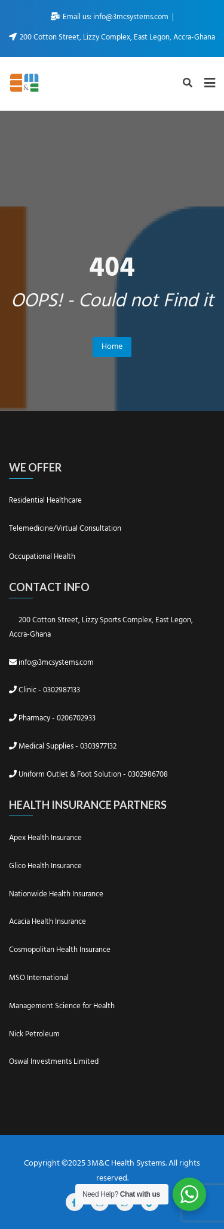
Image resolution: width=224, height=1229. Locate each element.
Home (112, 347)
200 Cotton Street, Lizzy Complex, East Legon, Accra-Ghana (112, 37)
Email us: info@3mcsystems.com (110, 17)
